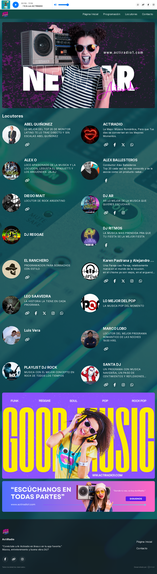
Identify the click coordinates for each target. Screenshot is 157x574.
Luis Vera (32, 330)
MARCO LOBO (114, 328)
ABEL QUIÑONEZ (38, 124)
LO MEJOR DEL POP (119, 301)
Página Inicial (90, 14)
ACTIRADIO (113, 124)
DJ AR (108, 196)
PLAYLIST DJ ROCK (40, 367)
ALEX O (30, 160)
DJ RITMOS (112, 228)
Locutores (131, 14)
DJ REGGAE (34, 234)
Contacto (147, 14)
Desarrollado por (144, 567)
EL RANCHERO (36, 260)
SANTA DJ (112, 364)
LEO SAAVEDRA (37, 296)
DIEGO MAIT (34, 196)
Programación (111, 14)
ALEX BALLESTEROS (120, 160)
